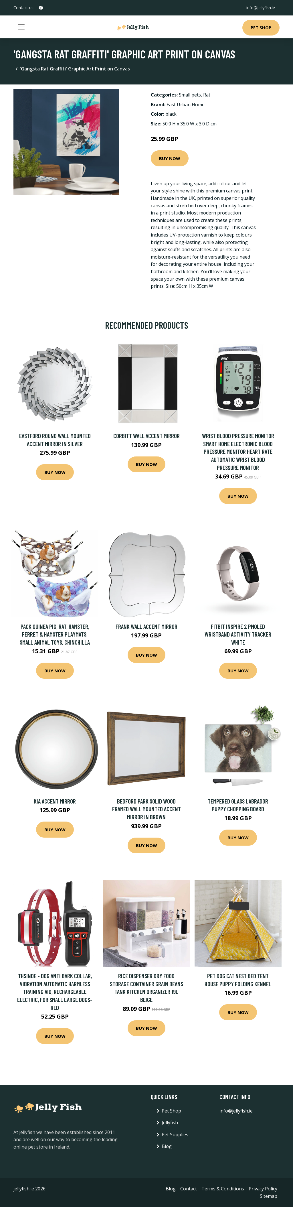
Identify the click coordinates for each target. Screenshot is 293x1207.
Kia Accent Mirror (55, 801)
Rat (206, 95)
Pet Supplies (175, 1134)
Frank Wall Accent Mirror (146, 626)
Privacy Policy (263, 1189)
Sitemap (268, 1196)
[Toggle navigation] (21, 26)
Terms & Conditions (222, 1189)
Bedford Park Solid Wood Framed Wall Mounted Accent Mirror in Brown (146, 809)
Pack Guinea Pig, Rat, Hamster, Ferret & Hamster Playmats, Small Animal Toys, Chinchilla (55, 634)
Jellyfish (170, 1122)
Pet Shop (261, 27)
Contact (188, 1189)
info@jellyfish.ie (260, 7)
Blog (167, 1146)
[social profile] (41, 7)
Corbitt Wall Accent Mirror (146, 435)
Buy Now (169, 158)
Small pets (190, 95)
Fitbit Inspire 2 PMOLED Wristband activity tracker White (238, 634)
